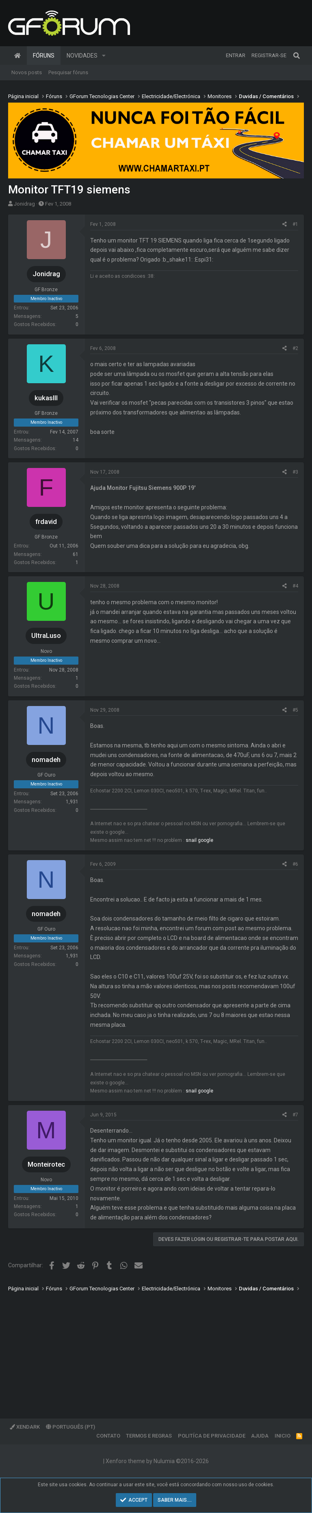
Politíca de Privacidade (211, 1436)
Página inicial (17, 55)
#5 (295, 710)
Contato (108, 1436)
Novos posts (26, 72)
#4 (295, 586)
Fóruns (43, 55)
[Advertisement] (156, 1349)
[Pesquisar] (296, 55)
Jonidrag (24, 204)
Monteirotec (46, 1164)
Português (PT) (70, 1427)
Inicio (282, 1436)
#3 (295, 472)
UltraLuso (46, 635)
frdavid (46, 521)
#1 (295, 224)
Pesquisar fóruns (68, 72)
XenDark (25, 1427)
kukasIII (46, 398)
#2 (295, 348)
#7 (295, 1115)
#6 (295, 864)
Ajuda (260, 1436)
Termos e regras (149, 1436)
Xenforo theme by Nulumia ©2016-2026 (157, 1461)
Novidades (82, 55)
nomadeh (46, 759)
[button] (103, 55)
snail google (199, 840)
